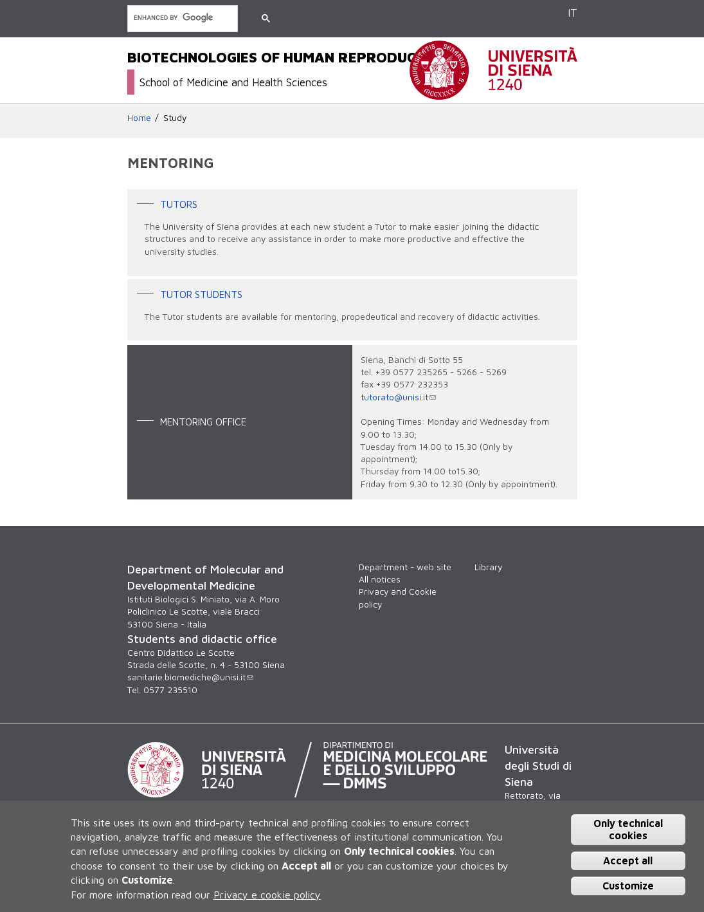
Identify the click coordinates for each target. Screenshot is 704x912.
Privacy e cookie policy (267, 894)
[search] (181, 18)
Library (488, 567)
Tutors (178, 204)
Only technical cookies (628, 829)
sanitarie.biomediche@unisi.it (190, 677)
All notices (380, 579)
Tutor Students (201, 293)
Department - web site (405, 567)
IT (572, 12)
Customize (628, 885)
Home (139, 118)
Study (174, 118)
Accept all (628, 860)
